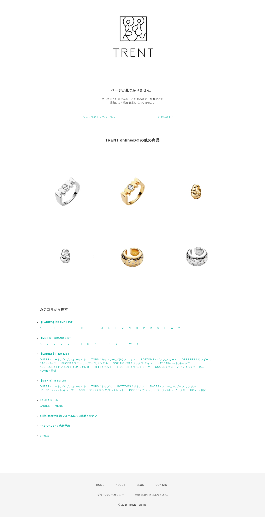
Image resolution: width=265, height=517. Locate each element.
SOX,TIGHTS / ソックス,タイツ (133, 363)
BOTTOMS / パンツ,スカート (159, 359)
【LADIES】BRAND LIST (56, 322)
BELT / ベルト (103, 367)
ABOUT (120, 484)
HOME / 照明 (48, 370)
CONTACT (162, 484)
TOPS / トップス (101, 386)
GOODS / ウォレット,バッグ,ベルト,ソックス (157, 390)
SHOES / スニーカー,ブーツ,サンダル (84, 363)
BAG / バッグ (48, 363)
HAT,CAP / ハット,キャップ (57, 390)
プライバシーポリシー (110, 494)
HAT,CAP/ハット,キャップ (174, 363)
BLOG (140, 484)
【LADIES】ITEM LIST (54, 353)
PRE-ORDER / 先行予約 (55, 425)
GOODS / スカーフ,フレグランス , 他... (179, 367)
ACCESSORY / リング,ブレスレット (101, 390)
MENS (59, 405)
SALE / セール (49, 400)
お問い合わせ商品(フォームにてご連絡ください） (70, 415)
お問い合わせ (166, 117)
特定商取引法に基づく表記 (151, 494)
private (44, 435)
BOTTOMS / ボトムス (131, 386)
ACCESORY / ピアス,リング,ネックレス (64, 367)
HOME (100, 484)
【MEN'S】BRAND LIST (55, 338)
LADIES (45, 405)
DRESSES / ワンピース (196, 359)
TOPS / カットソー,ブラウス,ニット (113, 359)
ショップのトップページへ (99, 117)
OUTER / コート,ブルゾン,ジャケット (63, 359)
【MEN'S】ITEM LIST (54, 380)
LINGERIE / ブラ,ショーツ (133, 367)
